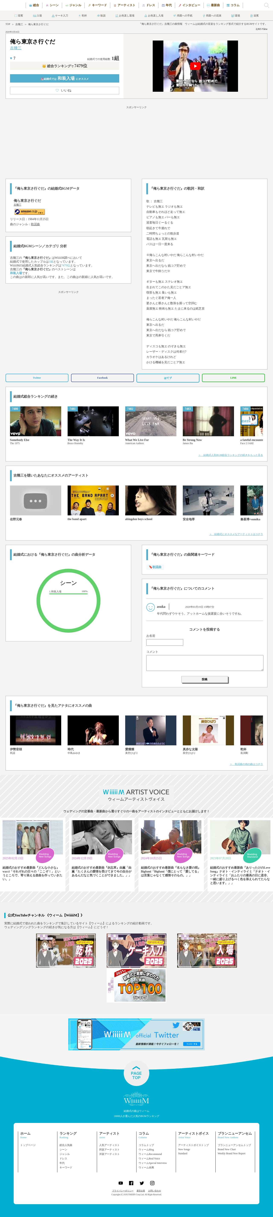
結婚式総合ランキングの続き (35, 396)
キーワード (66, 1167)
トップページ (28, 1145)
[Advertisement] (136, 142)
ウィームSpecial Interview (153, 1163)
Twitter (37, 377)
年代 (62, 1163)
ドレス (63, 1158)
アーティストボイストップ (193, 1145)
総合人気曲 (66, 1145)
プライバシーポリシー (123, 1190)
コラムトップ (146, 1145)
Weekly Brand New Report (231, 1153)
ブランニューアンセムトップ (234, 1145)
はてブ (168, 378)
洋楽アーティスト (109, 1154)
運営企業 (140, 1190)
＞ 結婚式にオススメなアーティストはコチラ (236, 534)
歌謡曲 (35, 224)
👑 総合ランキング (64, 66)
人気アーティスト (109, 1145)
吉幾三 (19, 24)
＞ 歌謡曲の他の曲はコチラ (246, 764)
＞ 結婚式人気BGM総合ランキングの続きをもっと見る (230, 455)
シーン (63, 1149)
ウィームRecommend (150, 1154)
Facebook (102, 377)
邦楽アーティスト (109, 1149)
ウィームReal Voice (149, 1158)
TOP (8, 24)
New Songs (184, 1149)
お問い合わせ (154, 1190)
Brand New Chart (227, 1149)
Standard (182, 1153)
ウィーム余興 (146, 1167)
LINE (233, 377)
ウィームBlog (146, 1149)
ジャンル (65, 1154)
